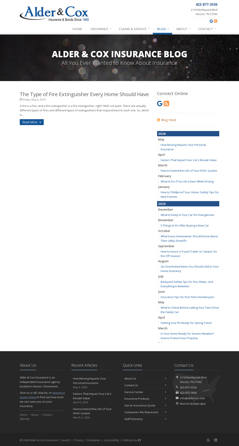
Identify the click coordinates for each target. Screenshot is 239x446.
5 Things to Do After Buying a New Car (185, 225)
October (164, 231)
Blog (163, 28)
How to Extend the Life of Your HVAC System (189, 171)
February (164, 176)
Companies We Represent (145, 412)
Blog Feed (166, 120)
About (183, 28)
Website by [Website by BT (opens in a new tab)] (132, 440)
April (161, 155)
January (164, 187)
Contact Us (145, 385)
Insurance (101, 28)
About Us (145, 378)
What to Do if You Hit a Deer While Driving (187, 181)
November (165, 220)
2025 (162, 204)
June (161, 292)
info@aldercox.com (192, 398)
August (163, 261)
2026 (162, 133)
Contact (207, 28)
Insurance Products (145, 398)
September (166, 246)
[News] (215, 20)
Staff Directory (145, 419)
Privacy (78, 440)
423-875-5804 (188, 393)
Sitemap (25, 419)
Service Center (145, 392)
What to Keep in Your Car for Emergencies (187, 215)
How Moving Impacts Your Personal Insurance (94, 383)
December (165, 209)
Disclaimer (93, 440)
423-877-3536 (188, 387)
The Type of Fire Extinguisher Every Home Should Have (84, 94)
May (161, 139)
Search (65, 440)
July (161, 276)
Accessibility (111, 440)
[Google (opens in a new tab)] (211, 20)
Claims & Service (134, 28)
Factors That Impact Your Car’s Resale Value (189, 160)
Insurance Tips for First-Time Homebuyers (187, 297)
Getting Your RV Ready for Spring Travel (186, 323)
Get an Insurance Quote (145, 405)
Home (77, 29)
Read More (31, 122)
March (162, 165)
